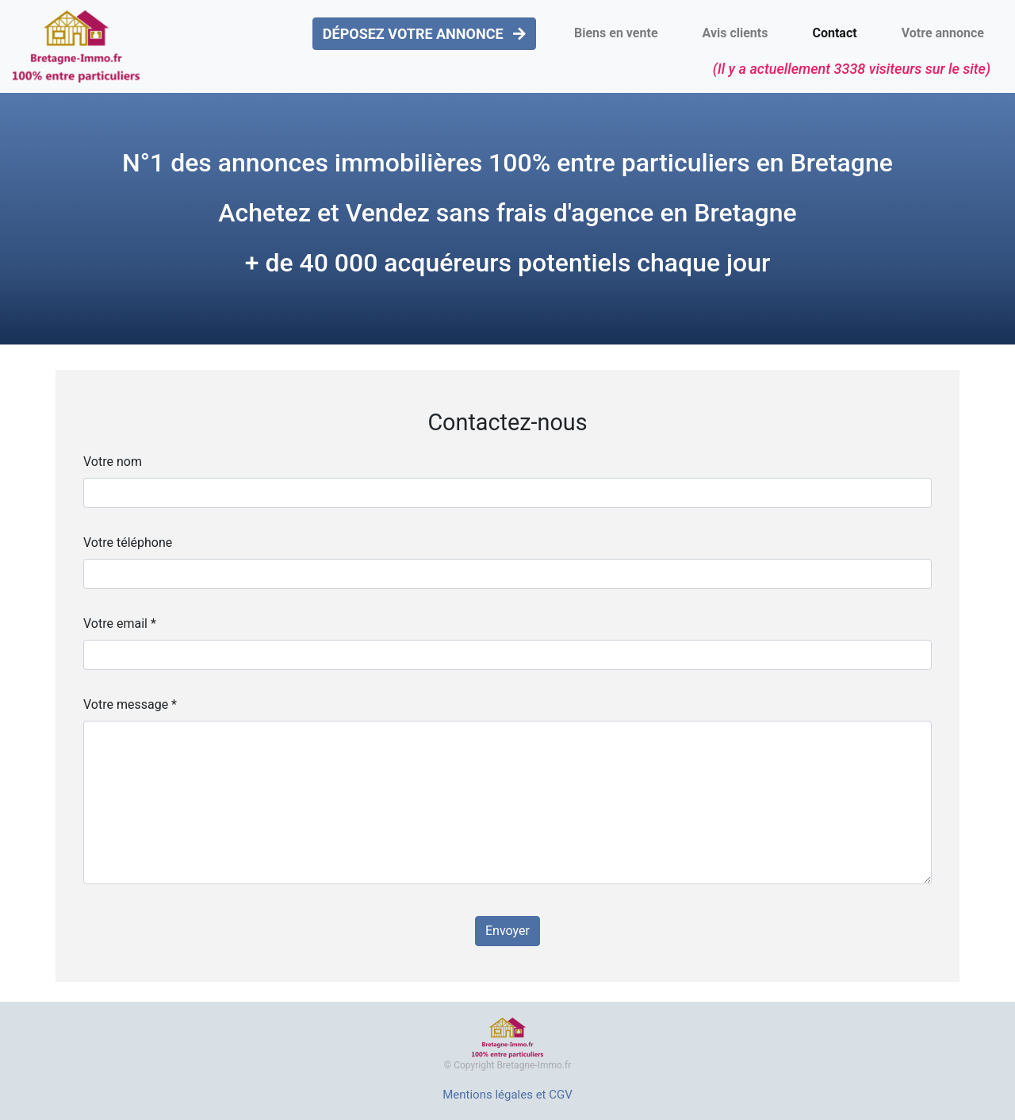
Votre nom (112, 461)
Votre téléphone (127, 542)
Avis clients (735, 32)
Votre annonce (943, 32)
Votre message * (130, 704)
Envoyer (507, 930)
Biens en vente (616, 32)
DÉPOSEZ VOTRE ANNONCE (424, 33)
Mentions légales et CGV (507, 1094)
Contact (834, 32)
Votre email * (119, 623)
